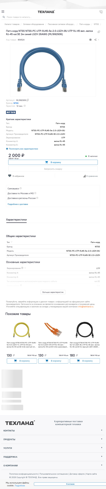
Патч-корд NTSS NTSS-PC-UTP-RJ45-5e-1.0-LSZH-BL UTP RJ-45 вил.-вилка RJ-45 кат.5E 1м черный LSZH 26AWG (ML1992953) (85, 345)
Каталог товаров (12, 24)
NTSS (96, 24)
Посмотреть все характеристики (23, 149)
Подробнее (20, 485)
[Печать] (91, 39)
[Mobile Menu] (2, 11)
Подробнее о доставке (18, 204)
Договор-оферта (77, 474)
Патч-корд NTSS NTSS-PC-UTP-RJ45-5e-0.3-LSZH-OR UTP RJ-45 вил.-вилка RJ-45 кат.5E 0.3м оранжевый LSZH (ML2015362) (53, 345)
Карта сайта (91, 474)
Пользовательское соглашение (53, 474)
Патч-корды (84, 24)
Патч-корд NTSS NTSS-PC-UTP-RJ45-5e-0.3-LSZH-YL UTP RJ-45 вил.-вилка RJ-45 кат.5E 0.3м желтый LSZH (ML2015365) (22, 345)
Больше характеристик (53, 292)
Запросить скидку (53, 168)
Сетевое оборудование (33, 24)
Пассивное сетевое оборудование (63, 24)
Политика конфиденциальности (24, 474)
